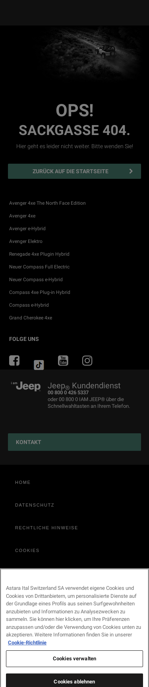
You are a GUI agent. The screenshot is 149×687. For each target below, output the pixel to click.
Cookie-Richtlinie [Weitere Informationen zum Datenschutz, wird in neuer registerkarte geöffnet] (27, 674)
